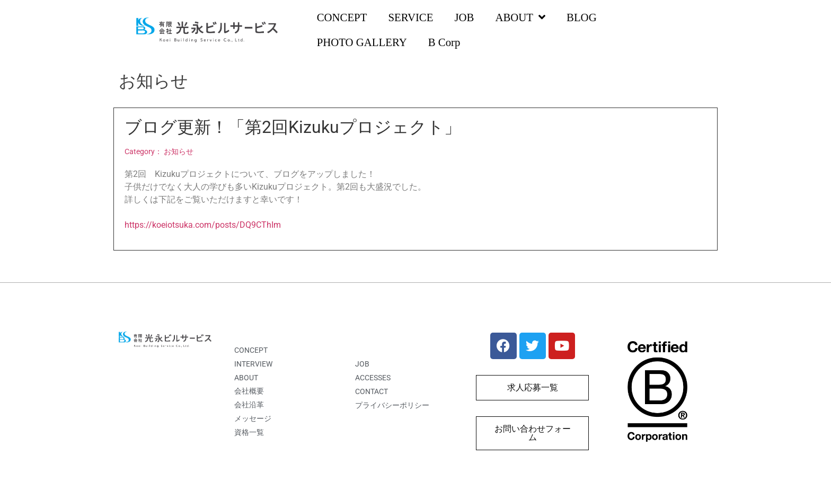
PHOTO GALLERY (362, 42)
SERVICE (410, 17)
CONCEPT (342, 17)
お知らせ (178, 151)
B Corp (444, 42)
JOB (464, 17)
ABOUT (520, 18)
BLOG (582, 17)
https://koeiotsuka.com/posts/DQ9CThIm (203, 225)
